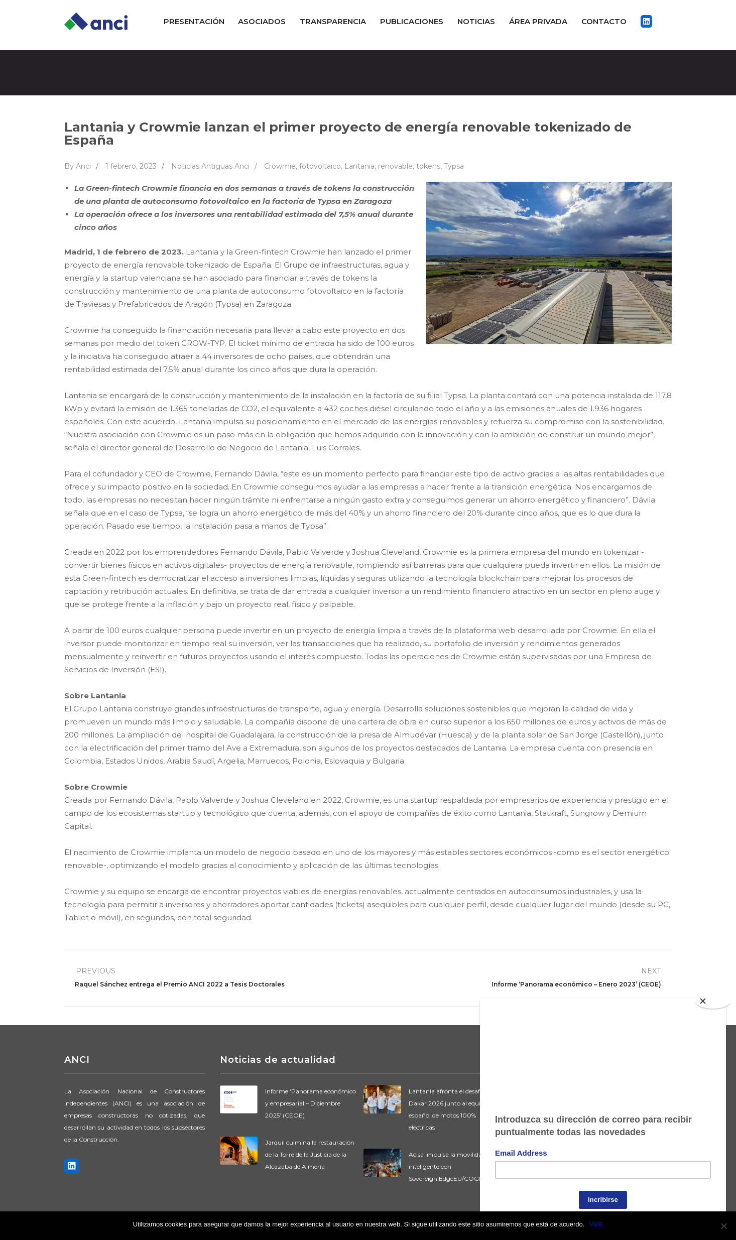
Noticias (476, 21)
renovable (395, 166)
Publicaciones (411, 21)
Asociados (262, 21)
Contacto (604, 21)
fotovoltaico (320, 166)
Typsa (454, 166)
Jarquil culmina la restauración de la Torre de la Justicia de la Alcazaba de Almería (309, 1154)
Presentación (194, 21)
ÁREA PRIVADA (538, 21)
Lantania (359, 166)
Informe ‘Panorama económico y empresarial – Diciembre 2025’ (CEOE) (310, 1103)
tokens (428, 166)
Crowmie (280, 166)
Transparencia (333, 21)
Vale (596, 1224)
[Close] (713, 996)
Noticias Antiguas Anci (210, 166)
